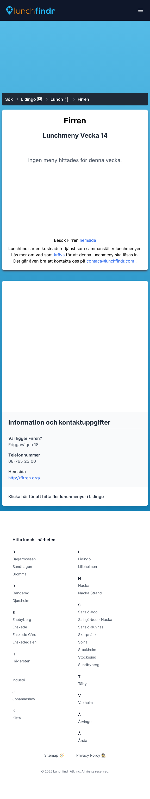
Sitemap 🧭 (54, 755)
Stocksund (87, 657)
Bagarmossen (24, 559)
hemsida (88, 240)
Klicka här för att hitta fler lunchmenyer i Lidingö (56, 496)
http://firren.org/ (24, 477)
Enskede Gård (24, 634)
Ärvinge (84, 721)
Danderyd (20, 593)
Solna (83, 642)
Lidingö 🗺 (31, 99)
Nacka (83, 585)
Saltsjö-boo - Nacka (95, 619)
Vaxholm (85, 702)
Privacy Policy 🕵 (91, 755)
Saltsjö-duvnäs (90, 627)
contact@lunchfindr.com (110, 261)
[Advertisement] (75, 56)
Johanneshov (23, 699)
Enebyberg (21, 619)
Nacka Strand (90, 593)
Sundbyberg (88, 664)
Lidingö (84, 559)
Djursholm (20, 600)
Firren (83, 99)
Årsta (82, 740)
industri (18, 680)
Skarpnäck (87, 634)
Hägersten (21, 661)
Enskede (19, 627)
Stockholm (87, 649)
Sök (9, 99)
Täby (82, 683)
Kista (16, 718)
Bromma (19, 574)
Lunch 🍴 (60, 99)
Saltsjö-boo (87, 612)
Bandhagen (22, 566)
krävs (60, 254)
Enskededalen (24, 642)
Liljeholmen (87, 566)
